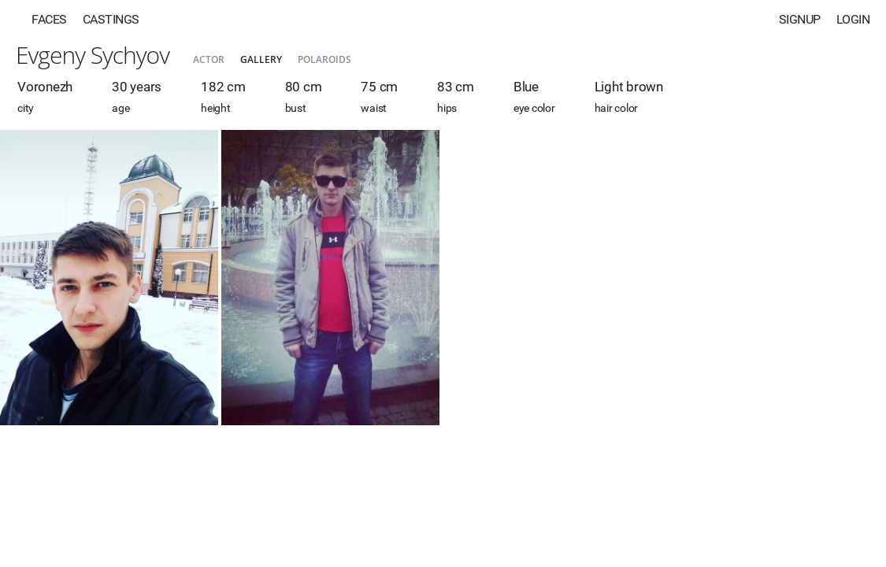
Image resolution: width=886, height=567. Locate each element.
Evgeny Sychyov (92, 55)
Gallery (261, 59)
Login (853, 19)
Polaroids (324, 59)
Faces (49, 19)
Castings (111, 19)
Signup (800, 19)
